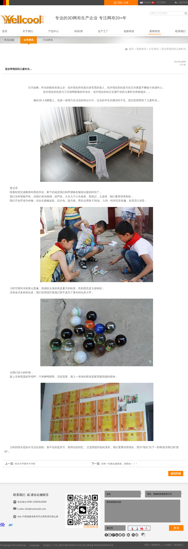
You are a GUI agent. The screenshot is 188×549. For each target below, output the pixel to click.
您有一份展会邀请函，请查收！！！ (119, 463)
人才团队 (167, 545)
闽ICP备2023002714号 (70, 545)
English (147, 2)
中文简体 (161, 2)
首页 (4, 31)
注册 (126, 2)
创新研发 (129, 31)
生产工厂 (103, 31)
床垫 (49, 100)
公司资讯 (28, 40)
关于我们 (28, 31)
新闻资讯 (154, 31)
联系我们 (180, 31)
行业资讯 (48, 40)
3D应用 (78, 31)
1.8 (44, 100)
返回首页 (183, 2)
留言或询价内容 (142, 511)
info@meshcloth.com (35, 509)
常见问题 (9, 40)
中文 (56, 545)
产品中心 (53, 31)
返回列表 (176, 473)
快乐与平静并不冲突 (25, 463)
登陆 (120, 2)
